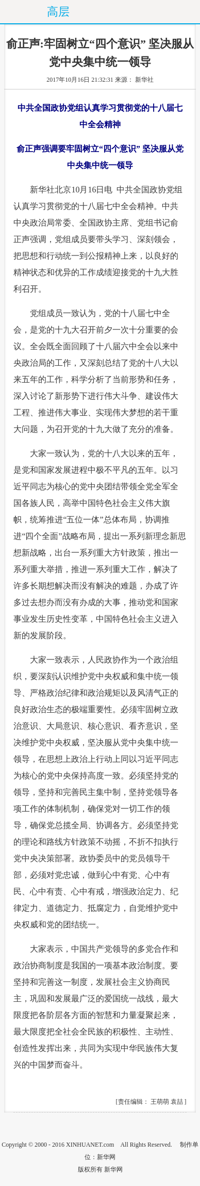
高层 (58, 11)
